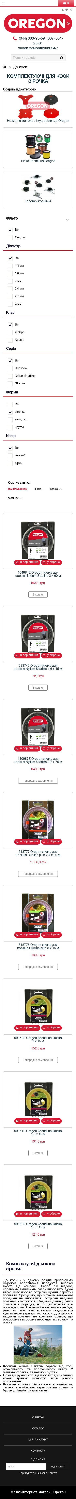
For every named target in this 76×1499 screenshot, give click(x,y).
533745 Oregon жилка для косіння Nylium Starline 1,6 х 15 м (38, 667)
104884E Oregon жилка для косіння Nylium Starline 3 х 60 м (38, 574)
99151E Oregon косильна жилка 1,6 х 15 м (38, 1133)
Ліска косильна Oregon (38, 161)
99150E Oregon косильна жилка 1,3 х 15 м (38, 1226)
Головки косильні (38, 201)
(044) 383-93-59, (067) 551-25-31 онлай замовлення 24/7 (40, 43)
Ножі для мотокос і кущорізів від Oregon (38, 121)
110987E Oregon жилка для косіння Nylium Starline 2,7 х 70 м (38, 761)
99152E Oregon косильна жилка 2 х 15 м (38, 1040)
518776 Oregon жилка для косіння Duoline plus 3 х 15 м (38, 947)
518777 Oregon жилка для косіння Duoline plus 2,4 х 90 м (38, 854)
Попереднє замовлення (38, 780)
